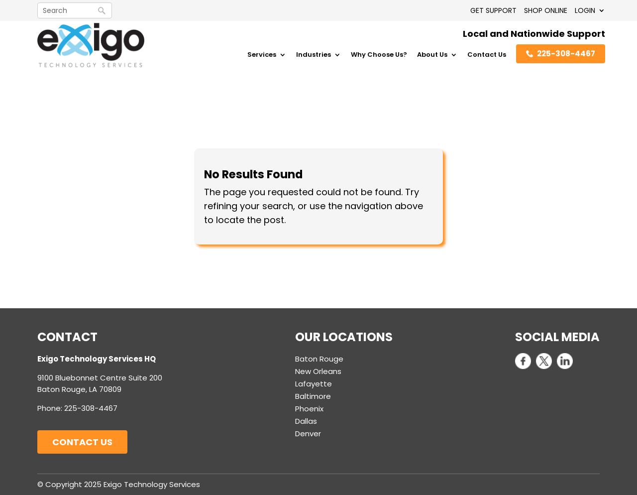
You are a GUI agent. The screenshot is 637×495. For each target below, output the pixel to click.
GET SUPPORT (493, 10)
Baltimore (313, 396)
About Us (432, 55)
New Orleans (318, 371)
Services (261, 55)
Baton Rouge (319, 359)
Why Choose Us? (379, 55)
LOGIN (585, 10)
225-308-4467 (560, 53)
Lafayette (313, 383)
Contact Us (486, 55)
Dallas (306, 421)
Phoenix (309, 408)
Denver (308, 433)
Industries (313, 55)
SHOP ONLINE (545, 10)
